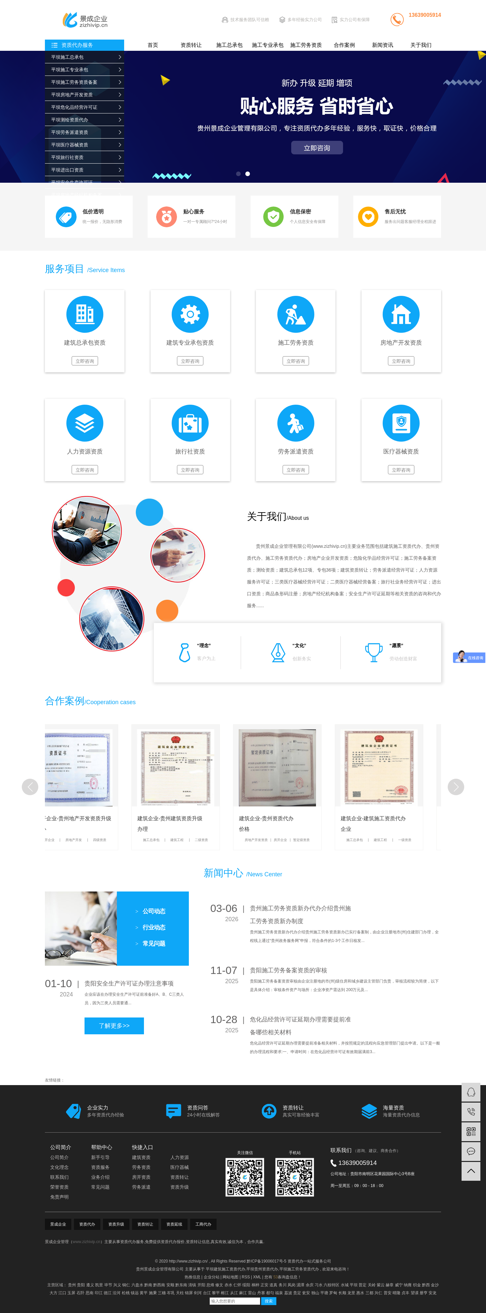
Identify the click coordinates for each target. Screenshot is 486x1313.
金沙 (435, 1285)
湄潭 (300, 1285)
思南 (89, 1293)
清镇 (192, 1285)
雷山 (252, 1293)
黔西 (426, 1285)
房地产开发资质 (401, 343)
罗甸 (333, 1293)
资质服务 (100, 1167)
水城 (345, 1285)
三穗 (162, 1293)
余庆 (310, 1285)
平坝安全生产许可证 (72, 182)
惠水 (360, 1293)
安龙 (432, 1293)
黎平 (216, 1293)
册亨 (424, 1293)
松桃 (126, 1293)
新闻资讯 (382, 45)
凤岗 (291, 1285)
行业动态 (150, 927)
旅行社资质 (190, 452)
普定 (362, 1285)
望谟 (415, 1293)
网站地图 (230, 1277)
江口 (62, 1293)
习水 (319, 1285)
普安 (388, 1293)
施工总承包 (229, 45)
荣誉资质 (59, 1187)
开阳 (201, 1285)
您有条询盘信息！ (283, 1277)
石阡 (81, 1293)
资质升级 (179, 1187)
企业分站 (212, 1277)
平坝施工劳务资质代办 (299, 1269)
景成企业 (58, 1224)
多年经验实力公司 (305, 19)
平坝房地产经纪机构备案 (76, 195)
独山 (315, 1293)
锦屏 (189, 1293)
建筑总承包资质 (85, 343)
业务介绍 (100, 1177)
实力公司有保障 (355, 19)
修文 (219, 1285)
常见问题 (150, 943)
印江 (99, 1293)
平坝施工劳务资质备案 (74, 82)
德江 (108, 1293)
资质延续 (174, 1224)
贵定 (297, 1293)
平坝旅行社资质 (67, 157)
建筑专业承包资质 (190, 343)
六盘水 (137, 1285)
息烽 (210, 1285)
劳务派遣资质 (296, 452)
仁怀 (237, 1285)
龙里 (351, 1293)
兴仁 (378, 1293)
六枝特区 (331, 1285)
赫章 (390, 1285)
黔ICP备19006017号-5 (266, 1261)
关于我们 (421, 45)
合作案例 (344, 45)
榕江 (225, 1293)
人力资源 (179, 1157)
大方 (53, 1293)
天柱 (180, 1293)
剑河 (198, 1293)
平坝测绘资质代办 (69, 119)
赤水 (228, 1285)
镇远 (135, 1293)
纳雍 (408, 1285)
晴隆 (396, 1293)
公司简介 (59, 1157)
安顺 (170, 1285)
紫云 (381, 1285)
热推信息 (192, 1277)
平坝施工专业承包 (69, 69)
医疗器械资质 (401, 452)
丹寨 (261, 1293)
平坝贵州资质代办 (262, 1269)
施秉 (153, 1293)
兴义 (117, 1285)
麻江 (243, 1293)
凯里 (99, 1285)
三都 (369, 1293)
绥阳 (246, 1285)
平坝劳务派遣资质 (69, 132)
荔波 (288, 1293)
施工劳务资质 (306, 45)
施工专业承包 (268, 45)
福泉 (279, 1293)
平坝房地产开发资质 (72, 94)
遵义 (90, 1285)
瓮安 (306, 1293)
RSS (246, 1277)
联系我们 (59, 1177)
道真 (273, 1285)
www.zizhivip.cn (329, 546)
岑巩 (171, 1293)
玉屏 (71, 1293)
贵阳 (81, 1285)
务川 (283, 1285)
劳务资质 (141, 1167)
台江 (207, 1293)
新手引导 (100, 1157)
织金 (417, 1285)
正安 (264, 1285)
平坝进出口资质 (67, 169)
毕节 (108, 1285)
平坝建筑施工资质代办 (225, 1269)
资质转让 (191, 45)
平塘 (324, 1293)
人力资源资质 (85, 452)
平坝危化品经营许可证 (74, 107)
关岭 (372, 1285)
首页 (153, 45)
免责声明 (59, 1197)
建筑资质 (141, 1157)
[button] (238, 174)
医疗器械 (179, 1167)
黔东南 (181, 1285)
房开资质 (141, 1177)
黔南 (148, 1285)
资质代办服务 (77, 45)
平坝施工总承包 (67, 57)
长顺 (342, 1293)
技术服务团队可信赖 (249, 19)
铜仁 (126, 1285)
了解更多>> (114, 1025)
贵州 (72, 1285)
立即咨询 (85, 361)
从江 (234, 1293)
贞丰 (405, 1293)
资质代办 (87, 1224)
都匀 (270, 1293)
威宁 (399, 1285)
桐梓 (256, 1285)
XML (257, 1277)
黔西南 (159, 1285)
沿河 (117, 1293)
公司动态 (150, 911)
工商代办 (203, 1224)
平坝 (354, 1285)
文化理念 (59, 1167)
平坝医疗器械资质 (69, 144)
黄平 (144, 1293)
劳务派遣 (141, 1187)
